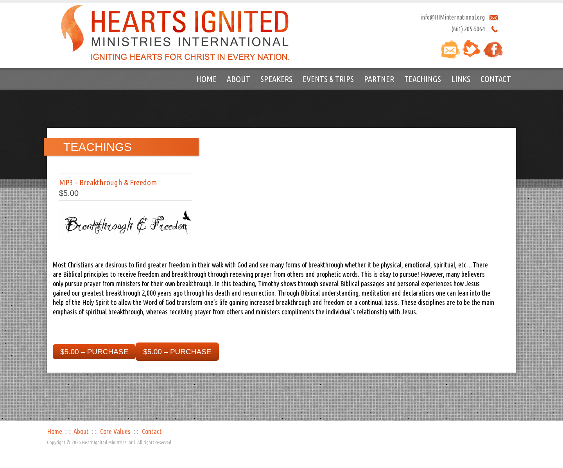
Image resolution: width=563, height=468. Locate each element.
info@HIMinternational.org (452, 17)
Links (460, 79)
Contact (496, 79)
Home (206, 79)
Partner (379, 79)
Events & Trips (328, 79)
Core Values (115, 431)
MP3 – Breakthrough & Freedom (108, 182)
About (238, 79)
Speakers (276, 79)
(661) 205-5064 (468, 28)
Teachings (422, 79)
